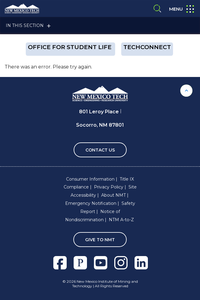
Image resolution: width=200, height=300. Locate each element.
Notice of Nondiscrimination (92, 215)
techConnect (147, 47)
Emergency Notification (90, 203)
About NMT (113, 195)
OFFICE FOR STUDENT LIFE (70, 47)
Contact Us (100, 150)
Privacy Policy (108, 187)
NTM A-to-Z (121, 219)
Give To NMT (100, 239)
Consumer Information (90, 179)
